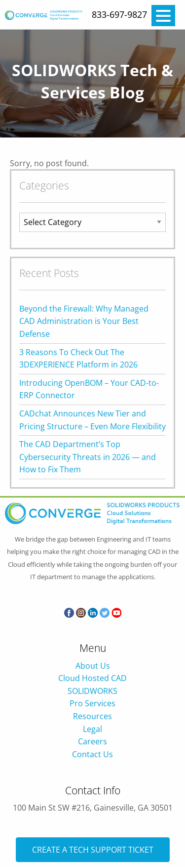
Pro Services (92, 703)
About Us (92, 665)
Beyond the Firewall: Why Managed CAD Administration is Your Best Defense (83, 321)
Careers (92, 741)
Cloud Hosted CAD (92, 678)
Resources (92, 716)
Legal (92, 729)
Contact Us (92, 754)
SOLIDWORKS (92, 690)
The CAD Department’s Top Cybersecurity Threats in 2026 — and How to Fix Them (87, 457)
